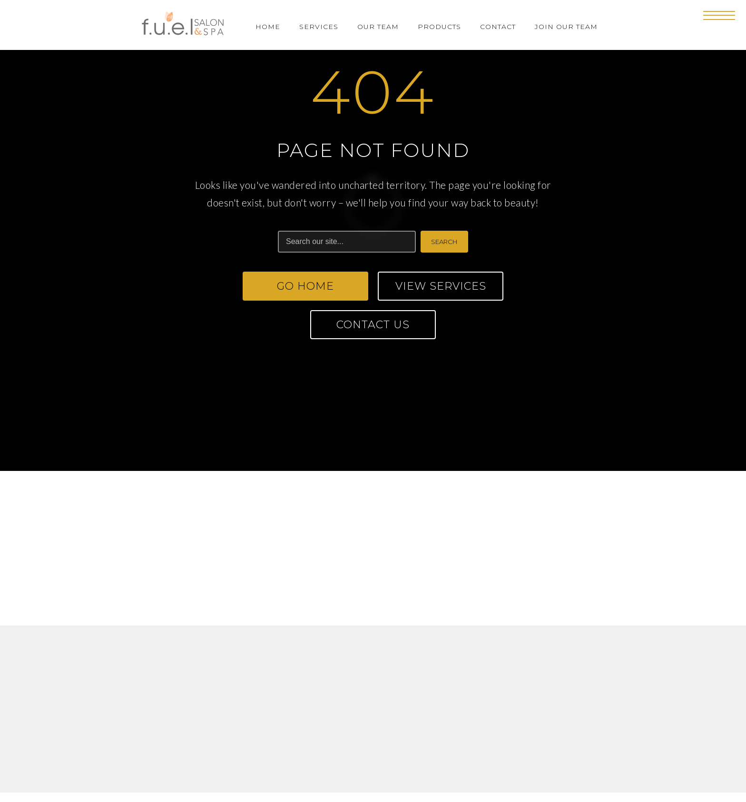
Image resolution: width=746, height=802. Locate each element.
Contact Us (373, 324)
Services (318, 26)
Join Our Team (566, 26)
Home (267, 26)
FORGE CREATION (415, 779)
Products (439, 26)
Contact (498, 26)
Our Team (378, 26)
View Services (440, 286)
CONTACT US (373, 446)
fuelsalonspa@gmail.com (241, 576)
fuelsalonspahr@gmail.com (489, 576)
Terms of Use (337, 744)
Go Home (305, 286)
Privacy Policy (406, 744)
